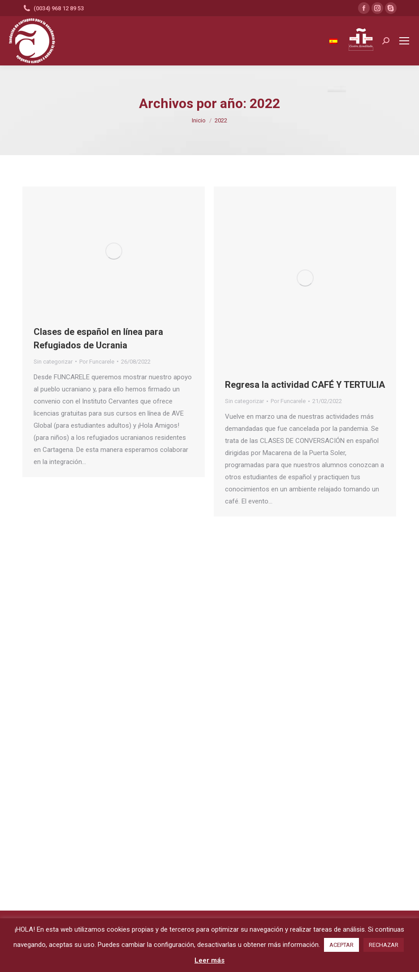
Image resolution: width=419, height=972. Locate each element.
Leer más (209, 960)
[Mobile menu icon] (404, 41)
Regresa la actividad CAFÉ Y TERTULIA (305, 384)
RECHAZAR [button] (383, 945)
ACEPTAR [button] (341, 945)
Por (96, 361)
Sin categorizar (53, 361)
